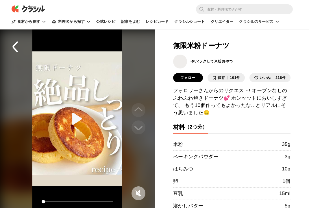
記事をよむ (130, 21)
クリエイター (222, 21)
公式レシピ (105, 21)
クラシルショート (189, 21)
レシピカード (157, 21)
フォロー (187, 78)
